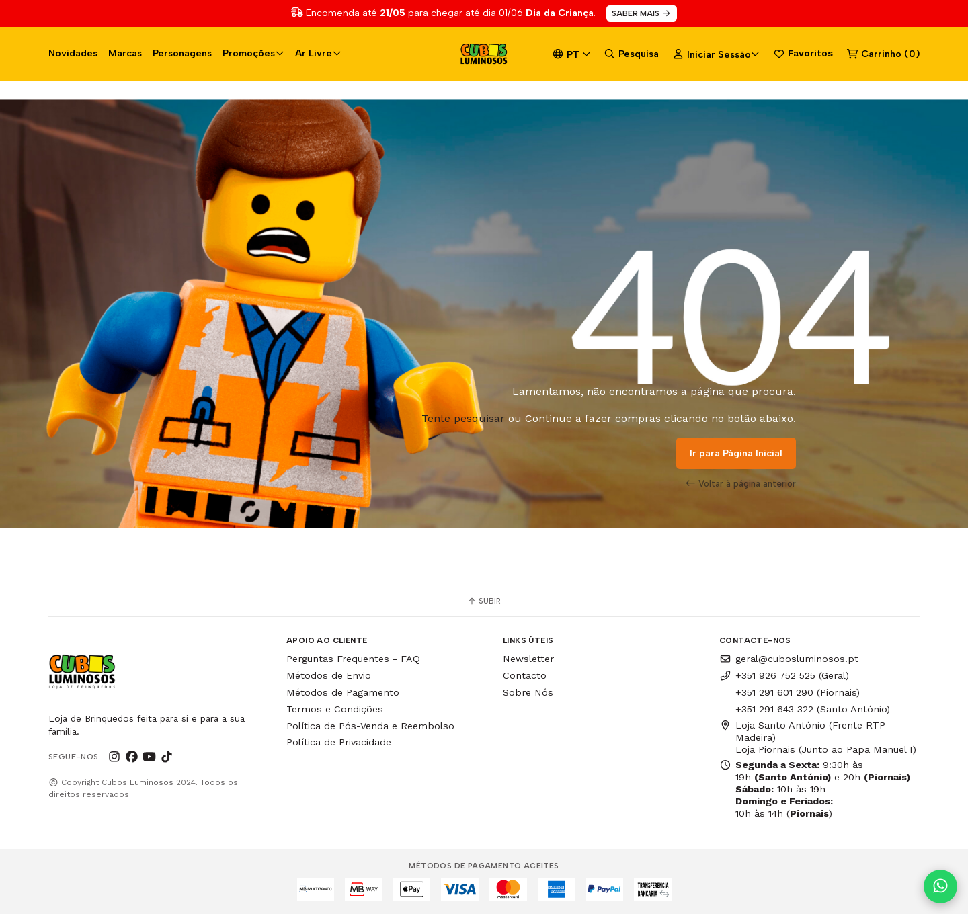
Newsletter (528, 658)
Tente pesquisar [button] (463, 418)
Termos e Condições (334, 709)
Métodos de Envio (328, 675)
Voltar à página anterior (741, 483)
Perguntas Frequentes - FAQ (353, 658)
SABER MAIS (642, 13)
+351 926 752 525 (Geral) (784, 675)
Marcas (125, 53)
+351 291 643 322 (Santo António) (812, 709)
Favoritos (803, 53)
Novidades (72, 53)
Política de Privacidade (338, 742)
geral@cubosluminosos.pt (788, 658)
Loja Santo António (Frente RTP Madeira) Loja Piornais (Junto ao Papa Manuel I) (817, 737)
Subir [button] (484, 601)
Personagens (182, 53)
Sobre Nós (528, 692)
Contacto (525, 675)
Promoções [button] (253, 53)
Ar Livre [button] (318, 53)
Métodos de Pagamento (342, 692)
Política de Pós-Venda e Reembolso (370, 725)
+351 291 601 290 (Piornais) (797, 692)
